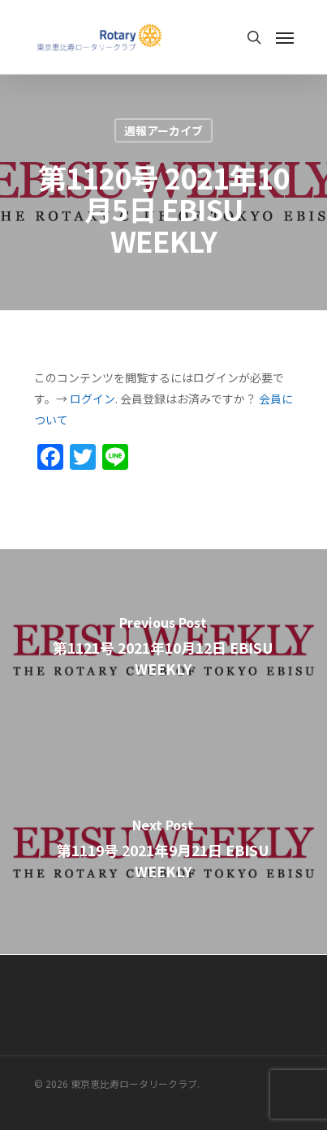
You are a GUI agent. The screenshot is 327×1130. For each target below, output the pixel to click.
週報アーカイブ (163, 130)
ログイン (92, 398)
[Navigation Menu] (285, 37)
